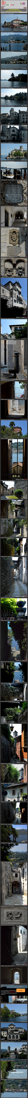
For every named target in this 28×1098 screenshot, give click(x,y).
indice (2, 7)
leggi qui (12, 991)
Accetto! (20, 990)
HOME (25, 7)
